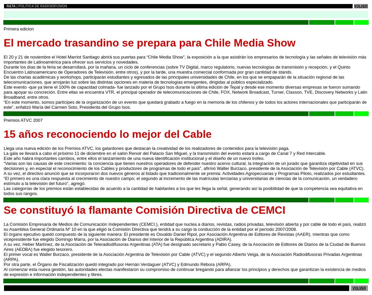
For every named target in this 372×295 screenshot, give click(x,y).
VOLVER (361, 6)
